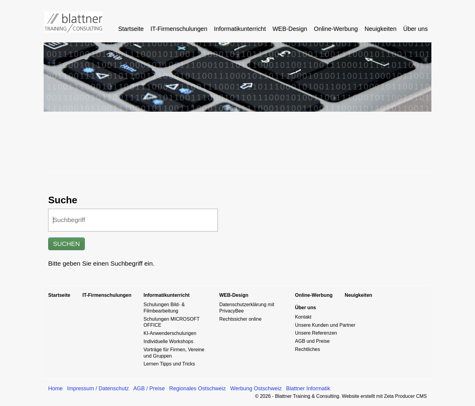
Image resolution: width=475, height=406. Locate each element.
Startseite (131, 28)
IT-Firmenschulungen (178, 28)
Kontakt (303, 316)
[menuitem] (131, 28)
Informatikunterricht (240, 28)
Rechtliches (307, 349)
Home (55, 388)
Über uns (415, 28)
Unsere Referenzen (316, 333)
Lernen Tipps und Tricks (169, 363)
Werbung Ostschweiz (256, 388)
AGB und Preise (312, 341)
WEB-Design (289, 28)
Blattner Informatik (308, 388)
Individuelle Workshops (168, 341)
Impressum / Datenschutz (98, 388)
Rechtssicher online (240, 319)
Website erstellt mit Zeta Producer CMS (384, 396)
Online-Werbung (336, 28)
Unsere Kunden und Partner (325, 325)
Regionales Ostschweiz (197, 388)
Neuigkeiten (380, 28)
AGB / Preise (149, 388)
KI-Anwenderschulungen (170, 333)
